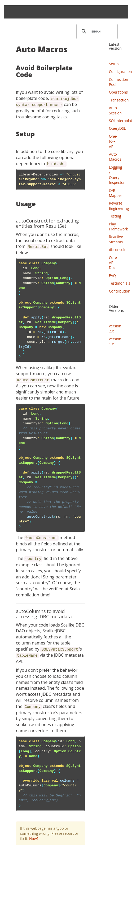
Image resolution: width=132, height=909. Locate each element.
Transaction (119, 100)
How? (33, 838)
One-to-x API (113, 141)
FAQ (112, 275)
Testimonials (119, 283)
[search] (96, 31)
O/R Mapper (115, 193)
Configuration (120, 71)
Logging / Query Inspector (117, 175)
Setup (114, 63)
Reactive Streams (116, 239)
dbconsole (117, 249)
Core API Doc (113, 262)
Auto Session (115, 110)
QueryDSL (117, 128)
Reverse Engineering (119, 206)
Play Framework (118, 226)
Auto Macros (115, 157)
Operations (118, 92)
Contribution (119, 291)
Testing (115, 216)
